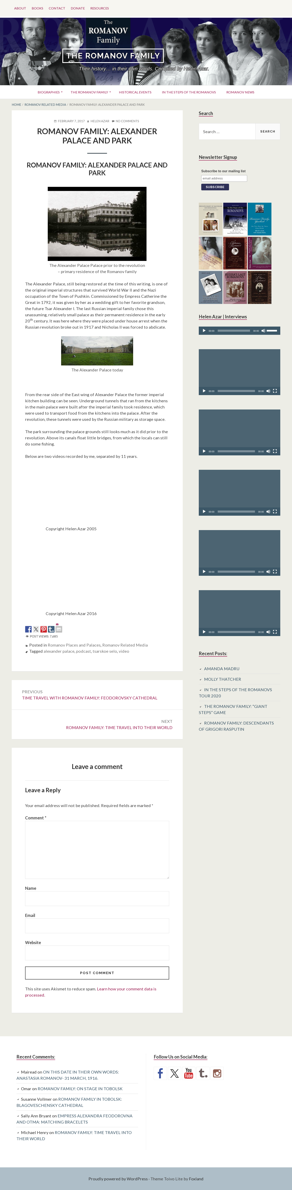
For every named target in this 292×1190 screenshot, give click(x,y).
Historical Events (135, 92)
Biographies (49, 92)
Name (30, 888)
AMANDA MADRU (222, 668)
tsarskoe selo (105, 651)
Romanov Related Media (125, 644)
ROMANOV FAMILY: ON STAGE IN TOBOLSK (80, 1088)
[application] (239, 331)
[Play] (204, 331)
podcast (83, 651)
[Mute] (263, 331)
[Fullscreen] (275, 391)
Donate (78, 8)
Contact (57, 8)
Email (30, 915)
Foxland (196, 1178)
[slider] (234, 331)
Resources (99, 8)
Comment (35, 817)
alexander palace (59, 651)
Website (33, 942)
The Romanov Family (113, 55)
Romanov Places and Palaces (74, 644)
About (20, 8)
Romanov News (240, 92)
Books (37, 8)
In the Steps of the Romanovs (189, 92)
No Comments (127, 121)
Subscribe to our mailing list (223, 171)
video (124, 651)
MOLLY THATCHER (222, 679)
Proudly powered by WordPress (118, 1178)
